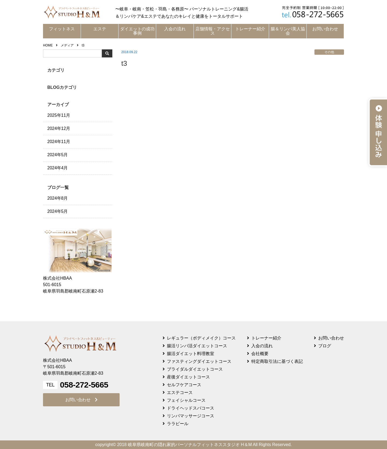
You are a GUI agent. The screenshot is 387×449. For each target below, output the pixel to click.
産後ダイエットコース (188, 377)
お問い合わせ (325, 29)
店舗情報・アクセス (212, 31)
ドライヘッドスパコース (190, 408)
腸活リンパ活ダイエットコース (197, 346)
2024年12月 (58, 128)
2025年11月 (58, 115)
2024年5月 (57, 154)
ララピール (177, 423)
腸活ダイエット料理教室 (190, 353)
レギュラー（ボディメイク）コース (201, 338)
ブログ (324, 346)
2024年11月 (58, 141)
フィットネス (62, 29)
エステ (99, 29)
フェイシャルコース (186, 400)
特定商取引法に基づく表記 (277, 361)
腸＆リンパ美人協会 (288, 31)
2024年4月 (57, 168)
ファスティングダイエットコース (199, 361)
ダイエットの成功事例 (137, 31)
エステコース (180, 392)
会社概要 (259, 353)
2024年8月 (57, 198)
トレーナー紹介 (250, 29)
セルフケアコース (184, 384)
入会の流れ (175, 29)
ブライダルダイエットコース (195, 369)
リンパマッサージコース (190, 416)
